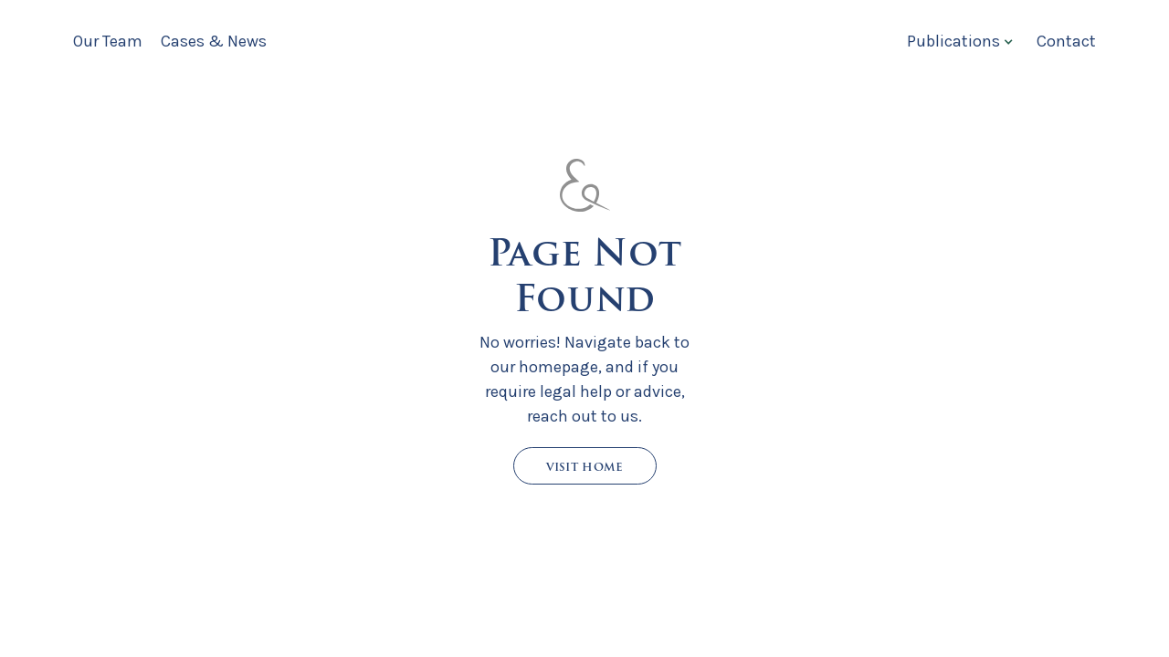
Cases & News (214, 41)
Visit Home (585, 466)
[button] (958, 41)
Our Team (107, 41)
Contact (1066, 41)
